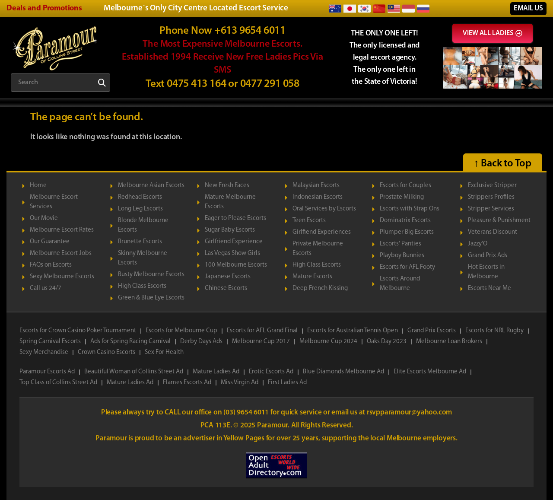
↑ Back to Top (502, 164)
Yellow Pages (244, 438)
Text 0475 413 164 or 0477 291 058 (222, 84)
